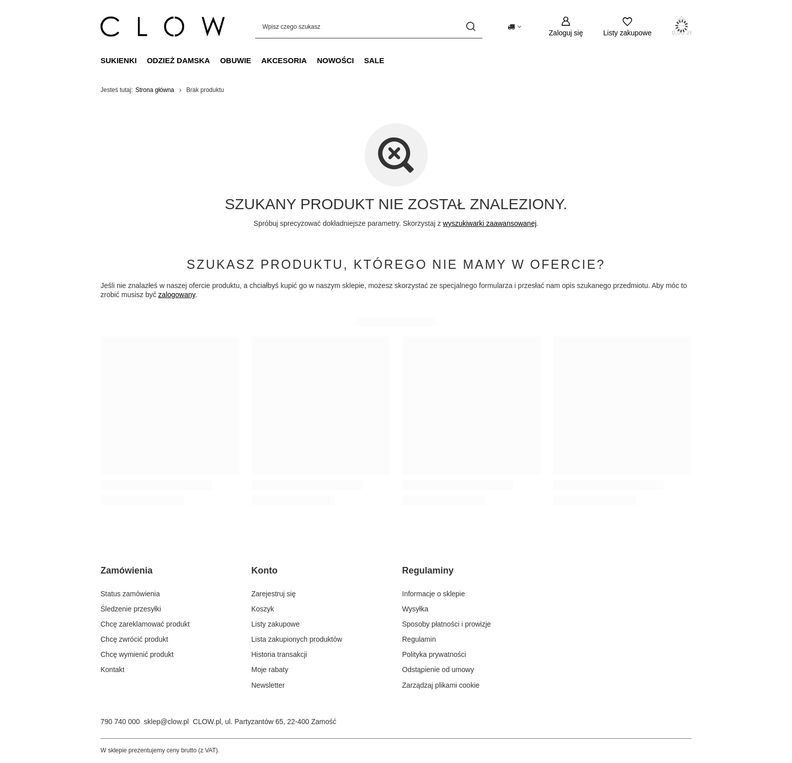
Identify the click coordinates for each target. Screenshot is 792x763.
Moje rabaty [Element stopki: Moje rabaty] (270, 669)
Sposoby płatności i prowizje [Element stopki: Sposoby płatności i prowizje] (446, 624)
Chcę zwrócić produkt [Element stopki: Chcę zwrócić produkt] (134, 639)
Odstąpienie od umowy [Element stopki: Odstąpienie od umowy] (438, 669)
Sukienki (119, 60)
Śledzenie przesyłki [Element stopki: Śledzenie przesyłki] (131, 609)
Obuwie (236, 60)
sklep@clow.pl (166, 722)
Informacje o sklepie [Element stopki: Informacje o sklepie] (433, 594)
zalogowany (176, 295)
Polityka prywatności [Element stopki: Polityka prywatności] (434, 654)
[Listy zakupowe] (627, 26)
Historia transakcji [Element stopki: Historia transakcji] (279, 654)
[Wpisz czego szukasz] (368, 26)
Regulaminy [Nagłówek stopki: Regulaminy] (428, 570)
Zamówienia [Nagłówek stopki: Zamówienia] (127, 570)
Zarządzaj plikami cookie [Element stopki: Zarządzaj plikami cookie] (440, 685)
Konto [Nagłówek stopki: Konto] (265, 570)
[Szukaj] (471, 26)
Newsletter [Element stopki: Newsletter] (268, 685)
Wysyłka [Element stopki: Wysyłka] (415, 609)
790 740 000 (120, 722)
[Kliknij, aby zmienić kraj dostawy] (514, 26)
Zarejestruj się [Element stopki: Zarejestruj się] (274, 594)
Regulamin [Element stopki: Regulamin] (419, 639)
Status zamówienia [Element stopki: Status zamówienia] (130, 594)
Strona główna (154, 89)
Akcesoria (284, 60)
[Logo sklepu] (163, 26)
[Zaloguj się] (566, 26)
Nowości (335, 60)
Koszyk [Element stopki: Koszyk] (263, 609)
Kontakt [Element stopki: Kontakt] (112, 669)
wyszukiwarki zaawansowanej (489, 223)
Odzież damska (178, 60)
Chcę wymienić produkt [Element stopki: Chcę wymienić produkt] (137, 654)
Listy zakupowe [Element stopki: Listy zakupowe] (276, 624)
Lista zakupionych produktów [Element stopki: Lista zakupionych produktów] (297, 639)
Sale (374, 60)
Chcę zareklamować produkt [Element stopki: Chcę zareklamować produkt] (145, 624)
